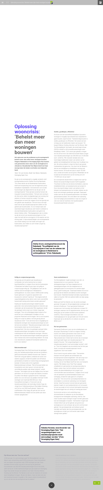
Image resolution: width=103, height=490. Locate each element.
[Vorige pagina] (95, 483)
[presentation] (51, 59)
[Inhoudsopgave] (2, 2)
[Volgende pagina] (98, 483)
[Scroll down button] (52, 485)
